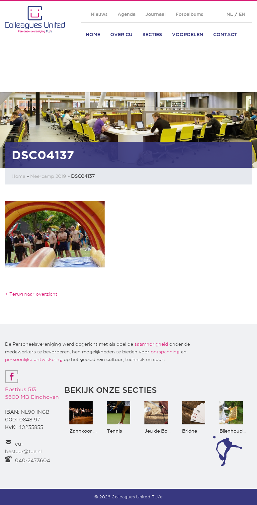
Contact (225, 34)
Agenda (126, 14)
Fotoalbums (189, 14)
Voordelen (187, 34)
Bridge (189, 431)
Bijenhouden (233, 431)
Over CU (121, 34)
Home (93, 34)
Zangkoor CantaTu (91, 431)
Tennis (114, 431)
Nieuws (99, 14)
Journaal (155, 14)
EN (242, 14)
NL (229, 14)
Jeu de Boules (160, 431)
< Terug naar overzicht (31, 294)
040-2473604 (32, 460)
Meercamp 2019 (48, 176)
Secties (152, 34)
